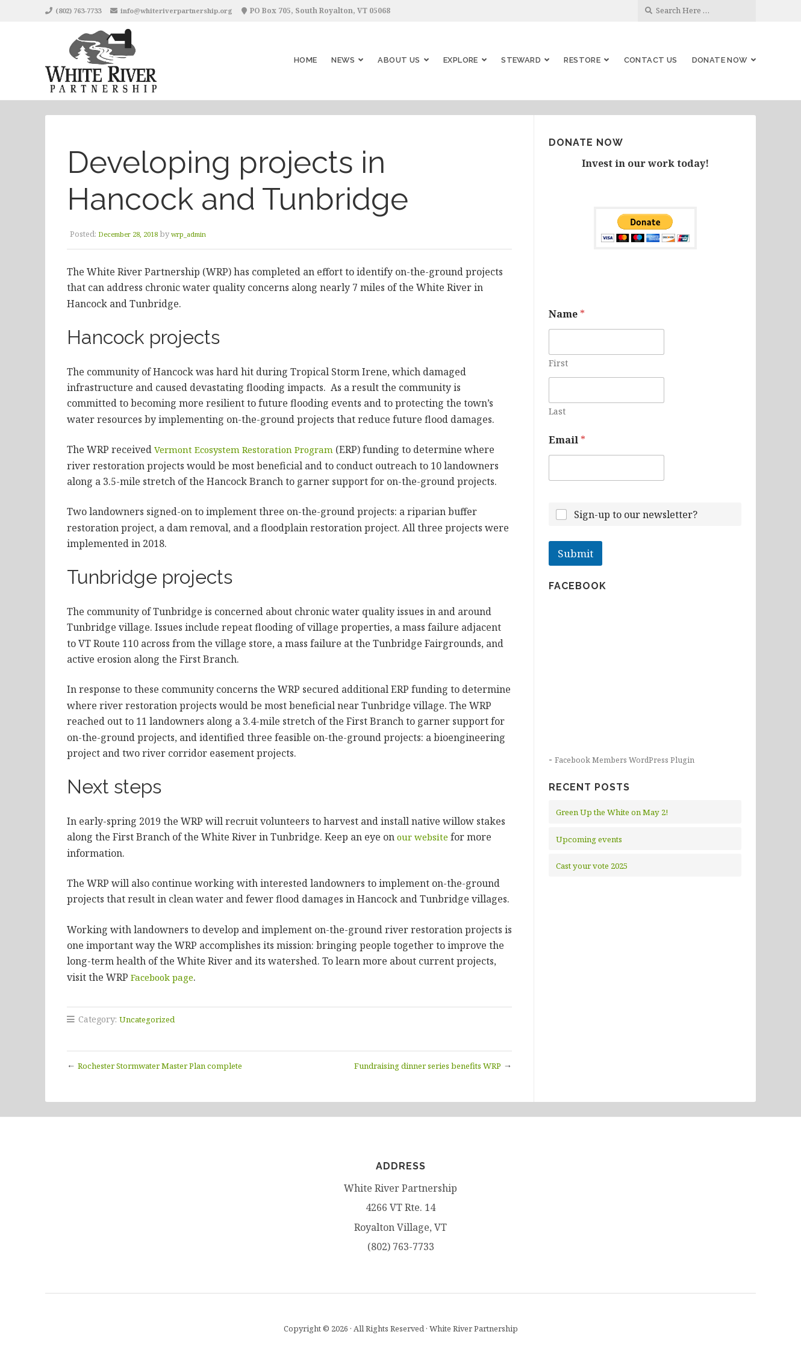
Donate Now (719, 59)
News (343, 59)
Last (557, 411)
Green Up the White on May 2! (620, 812)
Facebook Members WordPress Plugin (629, 759)
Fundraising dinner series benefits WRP (415, 1065)
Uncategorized (150, 1019)
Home (305, 59)
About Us (399, 59)
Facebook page (165, 977)
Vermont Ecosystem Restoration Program (249, 449)
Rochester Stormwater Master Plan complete (172, 1065)
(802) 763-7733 (82, 10)
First (558, 363)
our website (424, 836)
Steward (521, 59)
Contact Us (651, 59)
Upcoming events (593, 839)
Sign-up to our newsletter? (635, 514)
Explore (460, 59)
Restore (582, 59)
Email (567, 440)
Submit (575, 553)
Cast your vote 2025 (596, 865)
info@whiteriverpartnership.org (190, 10)
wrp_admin (202, 233)
